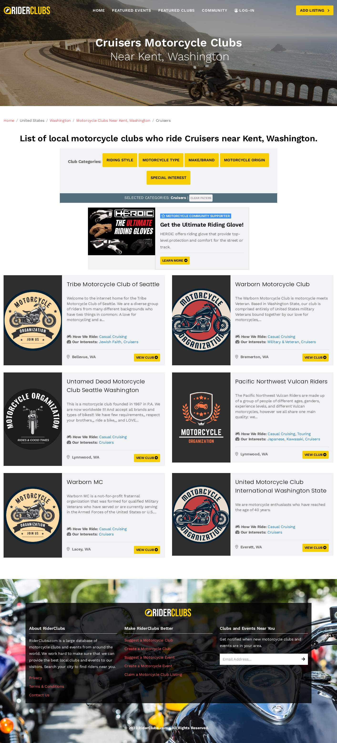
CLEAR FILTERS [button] (200, 198)
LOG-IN (244, 10)
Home (99, 10)
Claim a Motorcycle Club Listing (153, 674)
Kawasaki (294, 439)
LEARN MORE (175, 260)
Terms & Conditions (46, 686)
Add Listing (314, 10)
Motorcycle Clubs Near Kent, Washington (113, 120)
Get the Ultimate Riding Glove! (202, 224)
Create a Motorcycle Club (147, 648)
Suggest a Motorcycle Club (148, 640)
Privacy (35, 678)
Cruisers (130, 342)
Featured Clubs (176, 10)
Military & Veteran (283, 342)
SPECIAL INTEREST (168, 177)
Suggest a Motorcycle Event (149, 657)
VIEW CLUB (147, 357)
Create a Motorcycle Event (148, 666)
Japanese (275, 439)
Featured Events (131, 10)
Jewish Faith (110, 342)
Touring (304, 434)
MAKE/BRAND (202, 160)
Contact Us (39, 695)
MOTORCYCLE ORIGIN (244, 160)
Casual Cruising (113, 336)
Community (214, 10)
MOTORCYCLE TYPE (161, 160)
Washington (60, 120)
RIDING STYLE (120, 160)
